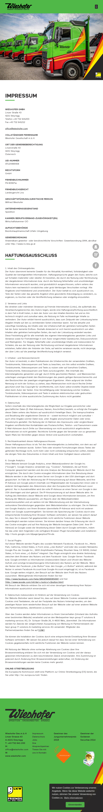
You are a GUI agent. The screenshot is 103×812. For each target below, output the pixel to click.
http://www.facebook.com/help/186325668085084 (32, 579)
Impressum (37, 734)
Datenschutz (38, 737)
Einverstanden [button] (75, 805)
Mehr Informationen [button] (73, 798)
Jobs (34, 740)
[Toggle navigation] (96, 7)
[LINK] (41, 630)
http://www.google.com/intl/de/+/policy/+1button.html (34, 582)
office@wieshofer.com (16, 129)
